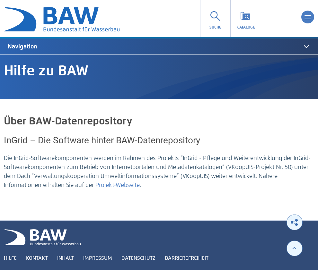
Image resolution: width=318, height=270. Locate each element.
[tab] (159, 46)
